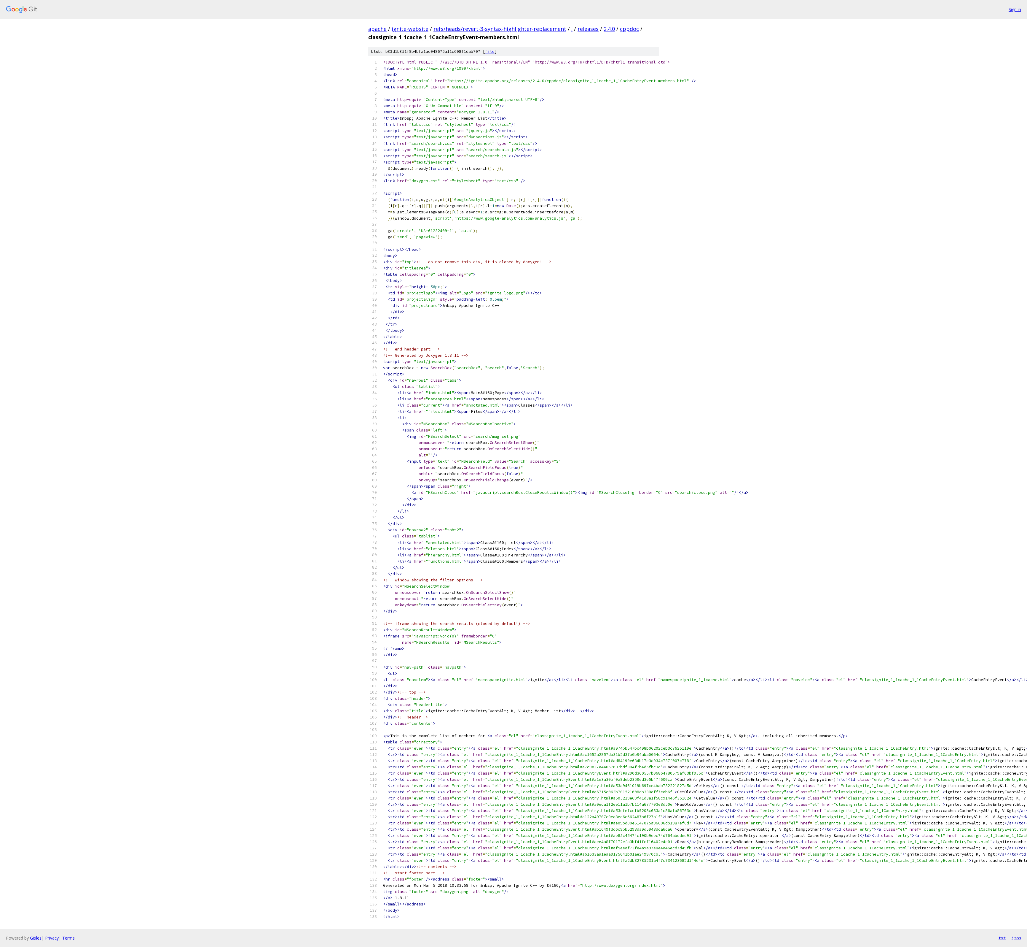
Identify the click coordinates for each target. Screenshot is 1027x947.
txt (1002, 937)
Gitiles (36, 938)
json (1016, 937)
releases (588, 28)
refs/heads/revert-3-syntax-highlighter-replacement (499, 28)
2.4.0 (609, 28)
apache (377, 28)
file (490, 51)
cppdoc (629, 28)
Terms (68, 938)
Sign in (1015, 9)
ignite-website (410, 28)
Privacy (52, 938)
